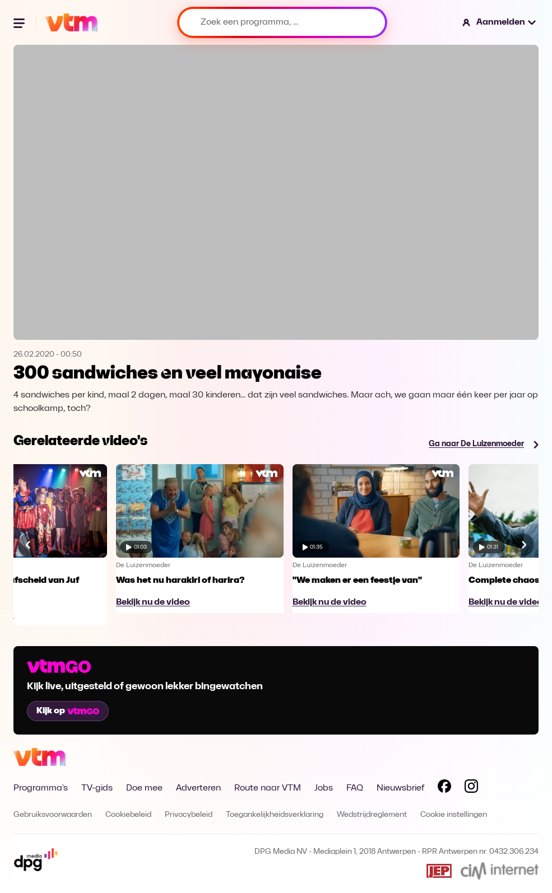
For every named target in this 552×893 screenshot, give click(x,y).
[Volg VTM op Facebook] (444, 788)
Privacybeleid (188, 815)
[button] (500, 22)
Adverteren (198, 788)
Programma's (40, 788)
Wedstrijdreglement (372, 815)
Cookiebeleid (128, 815)
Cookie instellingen (453, 815)
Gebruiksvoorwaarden (52, 815)
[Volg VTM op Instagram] (471, 788)
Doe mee (144, 788)
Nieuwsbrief (400, 788)
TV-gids (97, 788)
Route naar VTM (267, 788)
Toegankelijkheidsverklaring (274, 815)
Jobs (323, 788)
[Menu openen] (20, 22)
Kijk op (67, 711)
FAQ (354, 788)
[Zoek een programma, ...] (282, 22)
